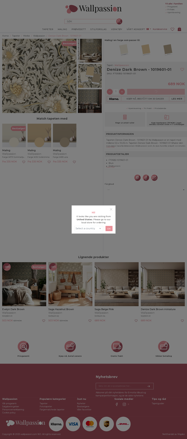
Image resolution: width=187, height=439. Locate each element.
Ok (109, 228)
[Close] (111, 209)
